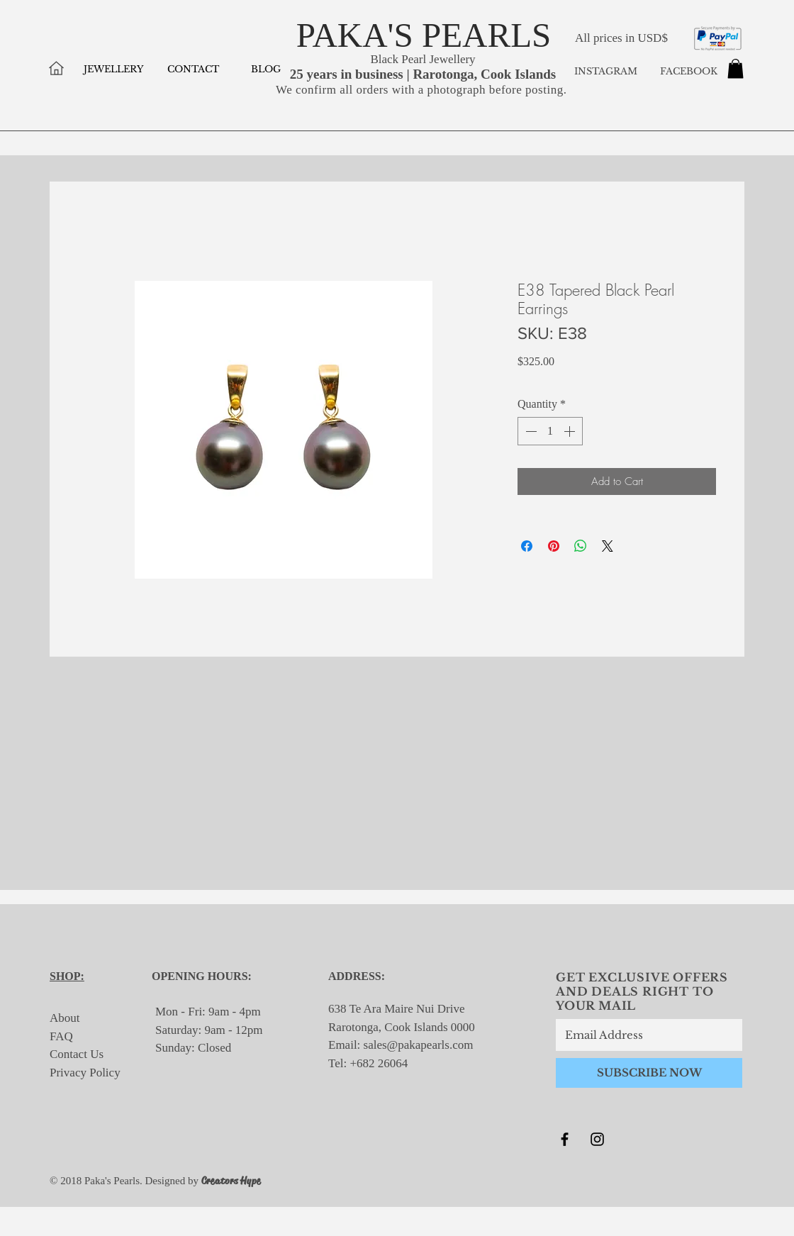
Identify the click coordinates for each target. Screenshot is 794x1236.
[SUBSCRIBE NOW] (649, 1073)
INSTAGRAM (605, 71)
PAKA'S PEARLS (424, 35)
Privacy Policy (85, 1072)
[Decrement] (529, 431)
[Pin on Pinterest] (553, 546)
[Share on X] (607, 546)
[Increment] (571, 431)
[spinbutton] (550, 431)
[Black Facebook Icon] (565, 1139)
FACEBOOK (687, 71)
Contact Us (77, 1054)
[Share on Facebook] (526, 546)
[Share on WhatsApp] (580, 546)
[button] (735, 68)
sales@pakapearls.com (419, 1045)
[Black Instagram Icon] (597, 1139)
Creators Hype (231, 1181)
